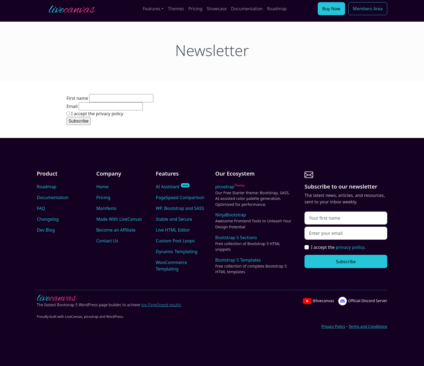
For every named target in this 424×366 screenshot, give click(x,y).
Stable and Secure (174, 219)
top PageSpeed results (161, 304)
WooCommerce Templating (171, 265)
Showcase (217, 9)
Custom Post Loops (175, 241)
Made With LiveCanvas (119, 219)
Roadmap (277, 9)
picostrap (254, 195)
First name (77, 98)
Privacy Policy (333, 326)
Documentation (247, 9)
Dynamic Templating (176, 252)
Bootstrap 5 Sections (254, 243)
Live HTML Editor (173, 230)
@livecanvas (318, 301)
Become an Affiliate (115, 230)
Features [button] (151, 9)
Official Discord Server (362, 301)
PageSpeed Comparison (180, 197)
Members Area (368, 9)
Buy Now (331, 9)
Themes (176, 9)
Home (102, 187)
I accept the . (338, 247)
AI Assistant (173, 186)
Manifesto (106, 208)
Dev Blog (46, 230)
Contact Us (107, 241)
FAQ (41, 208)
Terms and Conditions (368, 326)
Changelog (48, 219)
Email (72, 106)
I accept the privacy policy (95, 114)
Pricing (195, 9)
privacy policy (350, 247)
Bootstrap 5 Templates (254, 266)
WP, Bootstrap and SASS (180, 208)
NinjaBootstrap (254, 221)
